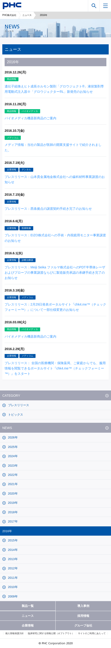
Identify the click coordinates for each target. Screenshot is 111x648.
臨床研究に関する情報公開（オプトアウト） (51, 633)
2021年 (12, 484)
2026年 (12, 437)
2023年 (12, 465)
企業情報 (28, 625)
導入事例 (83, 606)
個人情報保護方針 (14, 633)
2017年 (12, 521)
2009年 (12, 596)
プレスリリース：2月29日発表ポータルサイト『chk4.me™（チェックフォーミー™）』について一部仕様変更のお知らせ (55, 307)
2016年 (7, 531)
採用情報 (83, 616)
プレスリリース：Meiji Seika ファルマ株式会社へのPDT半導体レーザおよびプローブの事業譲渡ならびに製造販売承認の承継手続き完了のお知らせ (55, 272)
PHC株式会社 (9, 15)
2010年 (12, 587)
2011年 (12, 577)
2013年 (12, 559)
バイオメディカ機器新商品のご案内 (30, 118)
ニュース (27, 15)
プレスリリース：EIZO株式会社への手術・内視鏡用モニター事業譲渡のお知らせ (55, 237)
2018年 (12, 512)
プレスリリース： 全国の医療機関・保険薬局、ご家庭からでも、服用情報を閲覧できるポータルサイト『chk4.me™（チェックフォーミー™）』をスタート (55, 368)
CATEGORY (11, 395)
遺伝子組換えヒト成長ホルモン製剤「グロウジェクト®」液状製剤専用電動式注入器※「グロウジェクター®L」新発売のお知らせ (54, 88)
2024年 (12, 456)
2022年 (12, 475)
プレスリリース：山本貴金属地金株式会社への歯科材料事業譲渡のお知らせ (55, 179)
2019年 (12, 502)
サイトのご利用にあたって (92, 633)
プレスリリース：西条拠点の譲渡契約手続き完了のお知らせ (48, 208)
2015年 (12, 540)
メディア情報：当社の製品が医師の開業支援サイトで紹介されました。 (53, 147)
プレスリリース (18, 405)
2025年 (12, 447)
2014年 (12, 550)
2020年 (12, 493)
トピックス (15, 414)
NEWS (7, 428)
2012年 (12, 568)
